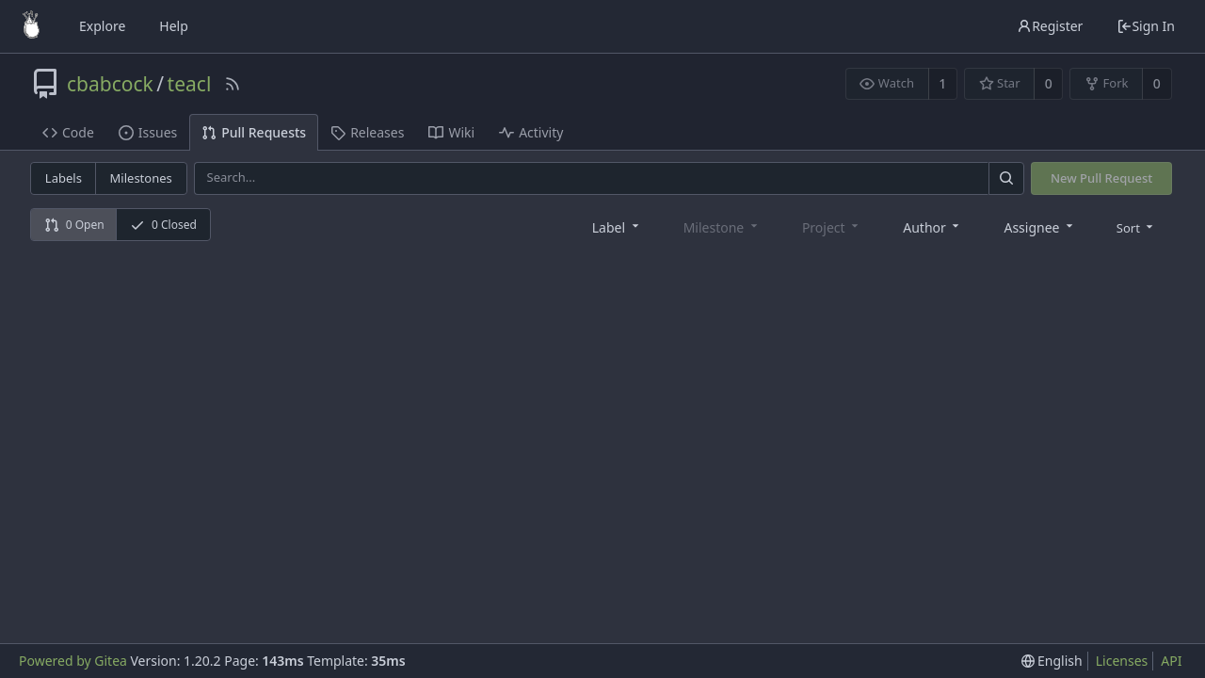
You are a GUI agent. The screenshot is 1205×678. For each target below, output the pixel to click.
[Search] (1006, 178)
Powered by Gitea (73, 661)
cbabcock (110, 83)
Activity (531, 132)
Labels (63, 178)
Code (68, 132)
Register (1050, 26)
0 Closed (163, 225)
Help (173, 26)
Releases (367, 132)
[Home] (31, 26)
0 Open (74, 225)
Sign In (1146, 26)
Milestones (141, 178)
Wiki (451, 132)
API (1171, 661)
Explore (102, 26)
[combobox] (617, 226)
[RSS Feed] (232, 83)
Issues (148, 132)
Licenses (1122, 661)
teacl (190, 83)
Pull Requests (253, 132)
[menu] (1136, 227)
